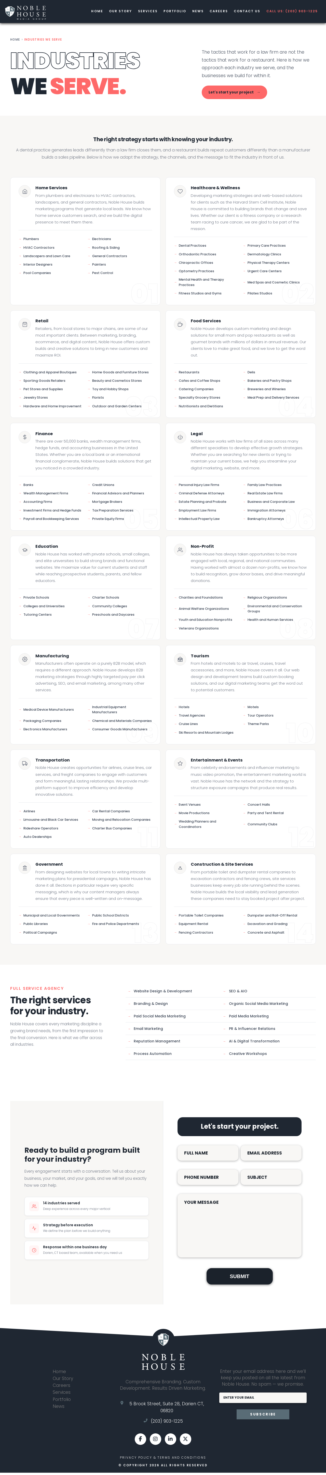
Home (90, 12)
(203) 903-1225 (167, 1424)
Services (142, 12)
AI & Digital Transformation (251, 1043)
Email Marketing (145, 1030)
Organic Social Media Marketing (255, 1005)
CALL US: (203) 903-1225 (291, 12)
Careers (215, 12)
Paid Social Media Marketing (157, 1018)
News (194, 12)
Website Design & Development (160, 993)
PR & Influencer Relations (249, 1030)
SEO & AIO (235, 993)
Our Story (114, 12)
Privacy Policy (136, 1460)
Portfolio (171, 12)
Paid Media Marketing (246, 1018)
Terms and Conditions (181, 1460)
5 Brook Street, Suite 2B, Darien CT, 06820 (166, 1409)
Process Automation (150, 1055)
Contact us (245, 12)
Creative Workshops (245, 1055)
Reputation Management (154, 1043)
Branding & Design (148, 1005)
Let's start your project (235, 95)
